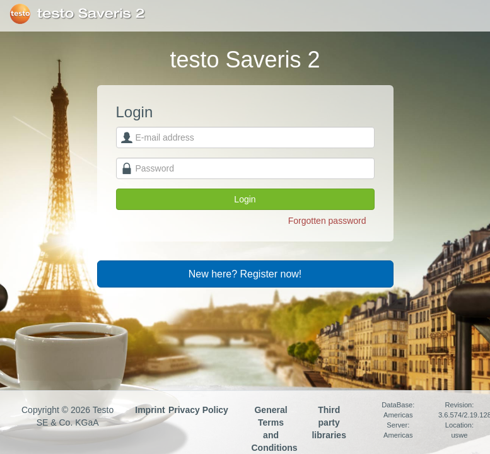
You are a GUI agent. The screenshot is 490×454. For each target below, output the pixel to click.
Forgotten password (327, 221)
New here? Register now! (245, 274)
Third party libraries (329, 422)
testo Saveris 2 (91, 14)
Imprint (150, 410)
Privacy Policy (198, 410)
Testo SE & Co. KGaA (19, 14)
